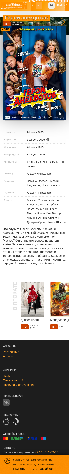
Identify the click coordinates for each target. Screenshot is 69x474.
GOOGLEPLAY (16, 421)
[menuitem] (39, 5)
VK (6, 402)
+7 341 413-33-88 (46, 452)
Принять (19, 468)
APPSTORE (6, 421)
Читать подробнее (40, 468)
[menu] (36, 5)
